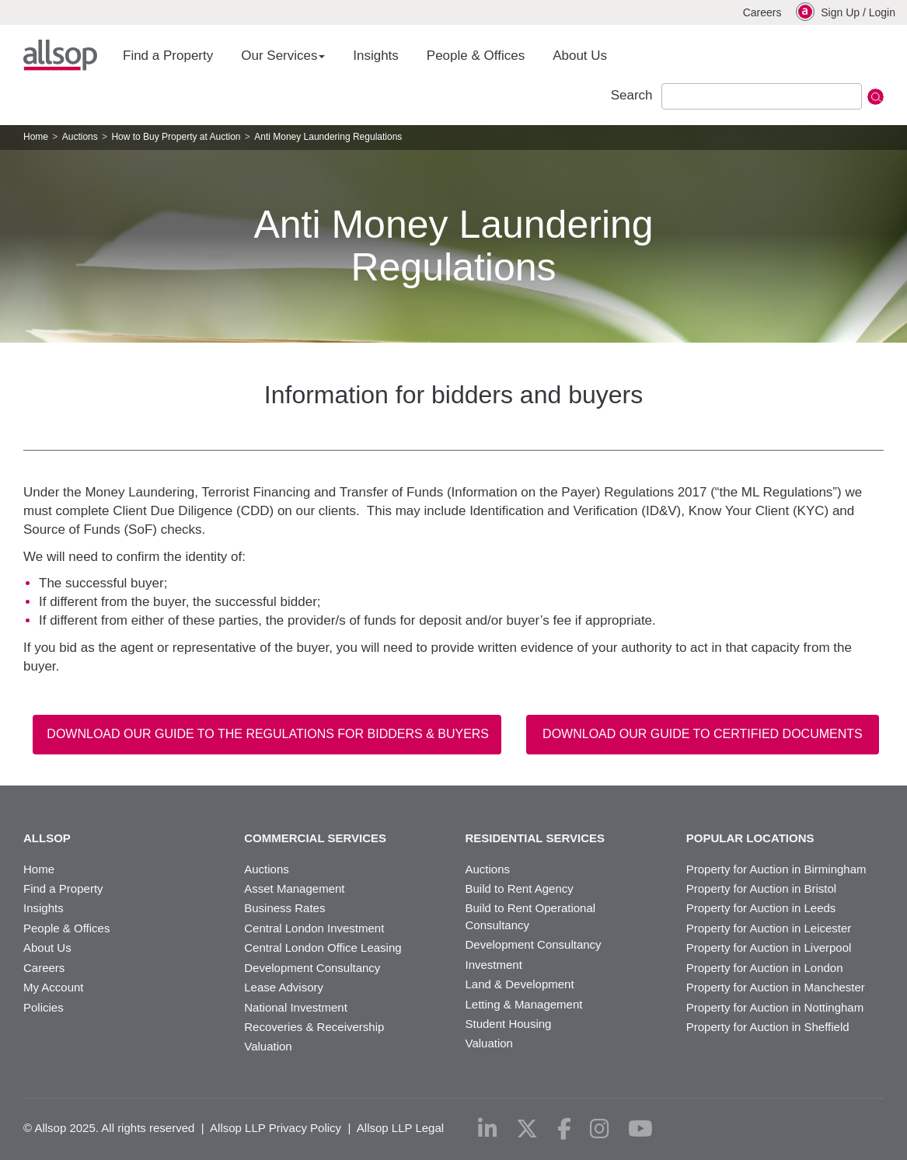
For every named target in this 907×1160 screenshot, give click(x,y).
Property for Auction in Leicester (769, 928)
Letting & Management (524, 1004)
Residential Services (535, 838)
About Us (580, 55)
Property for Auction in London (764, 967)
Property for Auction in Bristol (761, 888)
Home (35, 136)
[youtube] (640, 1129)
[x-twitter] (527, 1129)
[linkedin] (487, 1129)
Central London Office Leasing (322, 947)
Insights (376, 55)
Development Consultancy (312, 967)
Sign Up (840, 12)
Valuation (267, 1046)
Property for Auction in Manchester (775, 987)
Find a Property (168, 55)
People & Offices (476, 55)
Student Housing (509, 1023)
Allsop (60, 55)
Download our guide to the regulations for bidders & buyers (268, 733)
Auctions (80, 136)
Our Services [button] (283, 55)
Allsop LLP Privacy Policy (275, 1127)
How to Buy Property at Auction (175, 136)
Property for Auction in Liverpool (769, 947)
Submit (875, 97)
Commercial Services (315, 838)
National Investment (295, 1007)
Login (882, 12)
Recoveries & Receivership (314, 1026)
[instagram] (599, 1129)
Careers (762, 12)
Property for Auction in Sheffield (767, 1026)
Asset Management (294, 888)
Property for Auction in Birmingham (776, 869)
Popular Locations (750, 838)
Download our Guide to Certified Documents (702, 733)
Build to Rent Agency (520, 888)
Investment (494, 964)
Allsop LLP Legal (400, 1127)
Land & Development (520, 984)
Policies (43, 1007)
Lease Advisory (283, 987)
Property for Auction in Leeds (761, 907)
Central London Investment (314, 928)
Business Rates (284, 907)
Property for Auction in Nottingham (774, 1007)
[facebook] (564, 1129)
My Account (53, 987)
